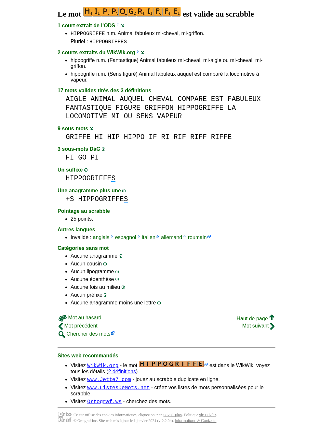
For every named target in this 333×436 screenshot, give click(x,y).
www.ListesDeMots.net (118, 391)
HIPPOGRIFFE (88, 34)
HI (99, 139)
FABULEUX (244, 101)
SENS (144, 118)
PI (95, 159)
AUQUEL (132, 101)
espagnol (125, 239)
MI (115, 118)
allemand (171, 239)
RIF (180, 139)
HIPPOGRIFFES (108, 43)
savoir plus (173, 419)
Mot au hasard (80, 319)
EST (217, 101)
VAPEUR (169, 118)
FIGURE (127, 109)
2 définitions (122, 373)
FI (70, 159)
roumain (197, 239)
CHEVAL (161, 101)
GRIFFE (78, 139)
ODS (109, 25)
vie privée (207, 419)
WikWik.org (121, 54)
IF (153, 139)
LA (232, 109)
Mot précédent (78, 327)
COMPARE (192, 101)
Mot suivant (258, 327)
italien (148, 239)
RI (165, 139)
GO (82, 159)
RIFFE (221, 139)
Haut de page (255, 320)
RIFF (198, 139)
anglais (101, 239)
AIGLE (76, 101)
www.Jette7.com (109, 382)
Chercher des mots (85, 336)
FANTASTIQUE (88, 109)
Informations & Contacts (195, 425)
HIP (113, 139)
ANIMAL (103, 101)
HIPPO (134, 139)
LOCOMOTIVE (86, 118)
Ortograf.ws (104, 406)
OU (128, 118)
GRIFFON (158, 109)
